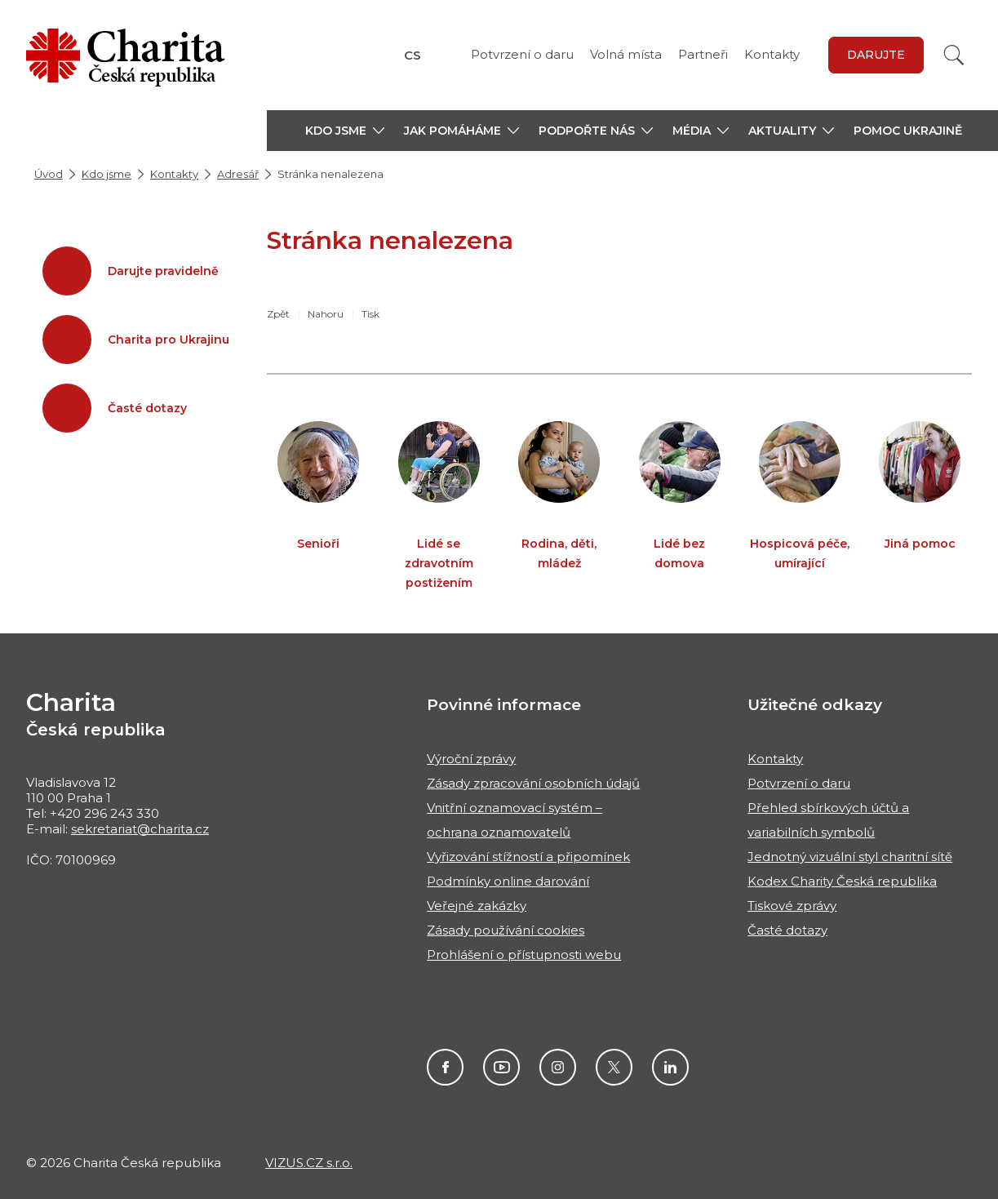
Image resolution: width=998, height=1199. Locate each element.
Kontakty (772, 54)
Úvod (48, 173)
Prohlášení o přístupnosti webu (524, 954)
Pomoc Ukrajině (908, 130)
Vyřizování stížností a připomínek (528, 856)
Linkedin (670, 1067)
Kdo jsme (106, 173)
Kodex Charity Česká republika (842, 881)
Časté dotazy (787, 930)
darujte (876, 54)
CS (412, 55)
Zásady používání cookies (505, 930)
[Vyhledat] (954, 55)
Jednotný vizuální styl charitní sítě (849, 856)
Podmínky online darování (508, 881)
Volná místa (626, 54)
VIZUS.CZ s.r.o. (309, 1162)
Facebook (445, 1067)
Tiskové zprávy (791, 905)
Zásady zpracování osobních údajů (533, 783)
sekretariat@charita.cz (140, 829)
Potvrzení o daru (522, 54)
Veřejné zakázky (476, 905)
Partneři (703, 54)
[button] (344, 130)
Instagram (557, 1067)
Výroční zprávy (471, 758)
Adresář (238, 173)
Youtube (501, 1067)
